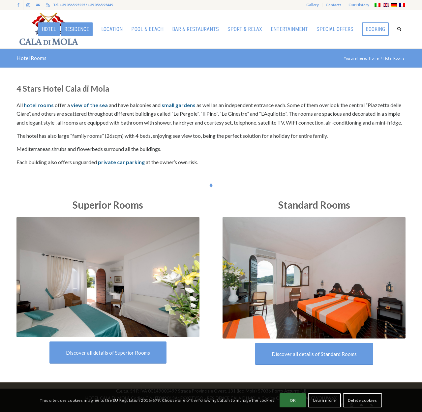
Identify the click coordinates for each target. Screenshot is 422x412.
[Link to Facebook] (18, 5)
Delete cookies (362, 400)
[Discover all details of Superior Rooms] (107, 352)
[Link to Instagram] (28, 5)
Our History (358, 5)
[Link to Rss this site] (48, 5)
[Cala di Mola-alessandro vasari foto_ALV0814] (107, 277)
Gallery (312, 5)
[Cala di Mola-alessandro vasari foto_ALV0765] (314, 278)
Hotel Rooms (31, 58)
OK (293, 400)
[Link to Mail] (38, 5)
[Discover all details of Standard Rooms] (314, 354)
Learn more (324, 400)
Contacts (334, 5)
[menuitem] (312, 5)
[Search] (399, 29)
